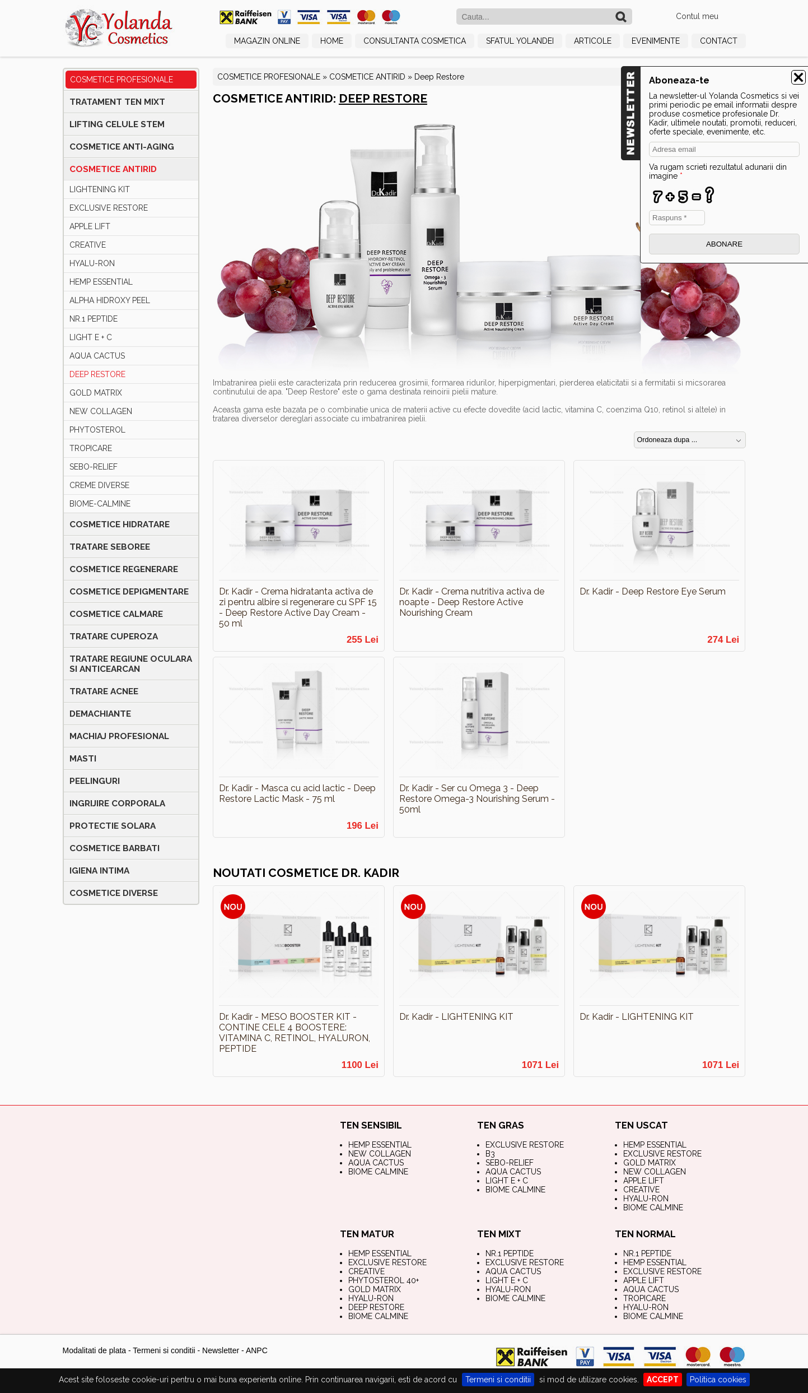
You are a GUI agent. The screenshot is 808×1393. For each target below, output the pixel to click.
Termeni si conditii (498, 1379)
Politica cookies (718, 1379)
